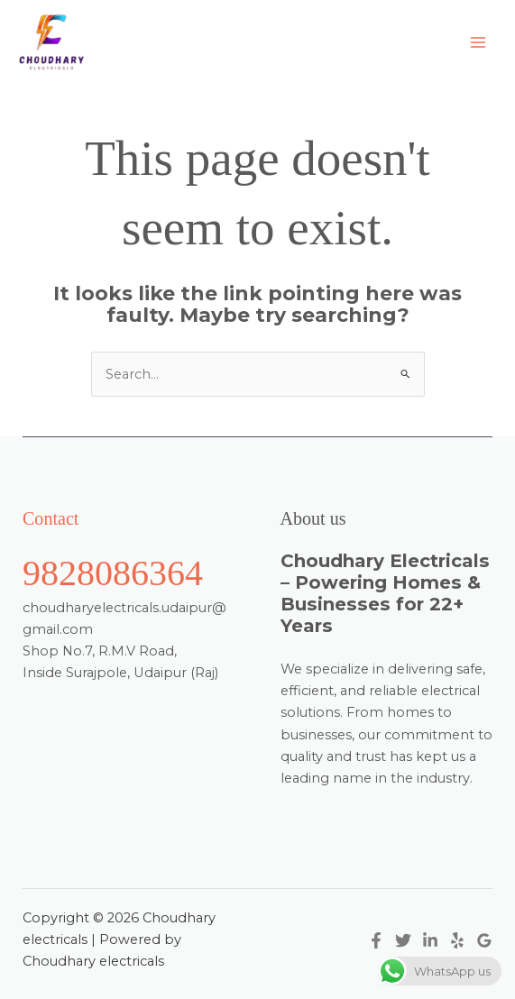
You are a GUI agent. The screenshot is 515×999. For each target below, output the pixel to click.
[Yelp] (457, 940)
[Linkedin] (430, 940)
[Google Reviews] (484, 940)
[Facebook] (376, 940)
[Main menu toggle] (478, 42)
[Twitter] (403, 940)
